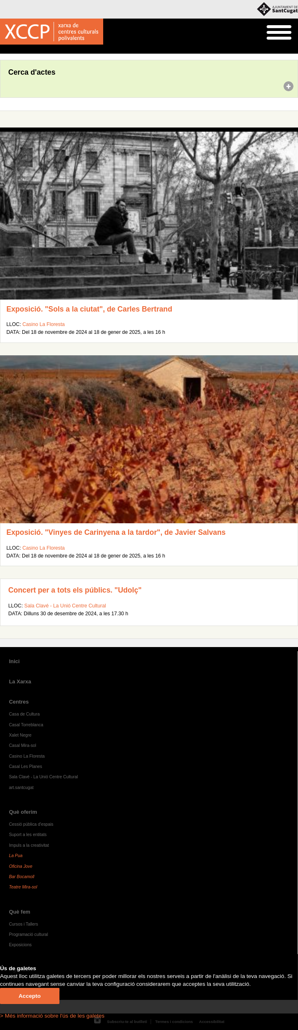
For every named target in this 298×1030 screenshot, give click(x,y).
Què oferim (23, 812)
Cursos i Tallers (23, 924)
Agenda (22, 49)
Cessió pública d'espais (31, 824)
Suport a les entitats (28, 834)
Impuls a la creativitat (29, 845)
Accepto (30, 996)
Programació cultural (28, 934)
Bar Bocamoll (21, 876)
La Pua (16, 855)
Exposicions (20, 945)
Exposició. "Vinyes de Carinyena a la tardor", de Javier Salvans (115, 532)
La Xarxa (20, 681)
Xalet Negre (20, 735)
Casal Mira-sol (22, 745)
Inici (4, 49)
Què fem (20, 912)
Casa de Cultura (24, 714)
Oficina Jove (21, 866)
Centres (19, 702)
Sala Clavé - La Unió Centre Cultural (65, 606)
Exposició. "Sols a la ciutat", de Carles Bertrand (89, 309)
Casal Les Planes (25, 766)
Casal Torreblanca (26, 725)
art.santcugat (21, 787)
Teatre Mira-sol (23, 887)
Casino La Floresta (43, 324)
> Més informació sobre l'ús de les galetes (52, 1016)
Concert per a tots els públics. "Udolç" (75, 590)
